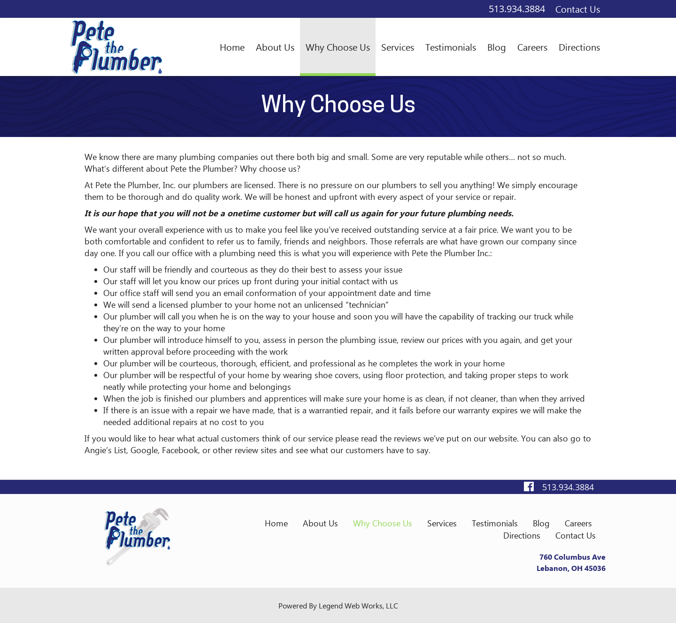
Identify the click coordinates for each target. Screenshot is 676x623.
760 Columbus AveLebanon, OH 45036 (571, 562)
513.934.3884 (517, 8)
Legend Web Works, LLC (358, 605)
